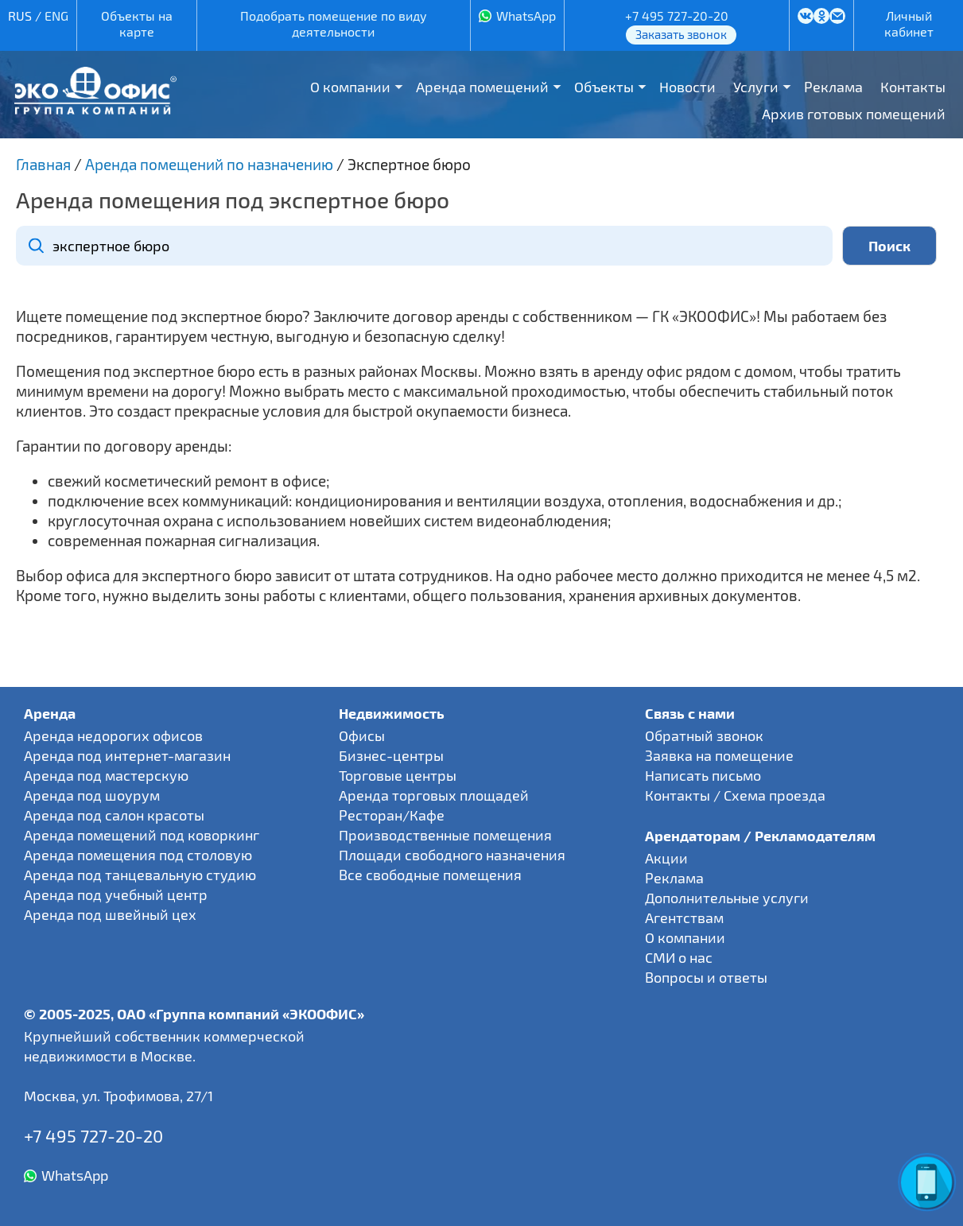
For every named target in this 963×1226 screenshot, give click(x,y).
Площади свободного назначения (452, 854)
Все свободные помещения (430, 874)
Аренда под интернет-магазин (127, 755)
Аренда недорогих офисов (113, 735)
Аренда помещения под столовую (138, 854)
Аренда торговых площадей (434, 795)
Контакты (913, 86)
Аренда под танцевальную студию (140, 874)
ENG (56, 15)
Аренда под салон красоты (114, 815)
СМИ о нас (679, 957)
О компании (350, 86)
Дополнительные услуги (727, 897)
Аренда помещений (482, 86)
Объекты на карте (137, 23)
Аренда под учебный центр (116, 894)
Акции (666, 858)
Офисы (362, 735)
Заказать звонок (681, 34)
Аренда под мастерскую (106, 775)
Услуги (756, 86)
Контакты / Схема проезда (735, 795)
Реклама (833, 86)
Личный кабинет (909, 23)
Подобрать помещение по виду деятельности (333, 23)
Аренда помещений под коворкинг (141, 835)
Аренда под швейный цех (110, 914)
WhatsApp (526, 15)
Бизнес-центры (391, 755)
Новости (687, 86)
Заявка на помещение (719, 755)
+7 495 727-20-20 (676, 15)
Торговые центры (397, 775)
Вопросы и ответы (706, 977)
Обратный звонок (704, 735)
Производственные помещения (445, 835)
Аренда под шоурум (92, 795)
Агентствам (684, 917)
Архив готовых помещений (854, 113)
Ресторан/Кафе (392, 815)
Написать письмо (703, 775)
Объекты (604, 86)
